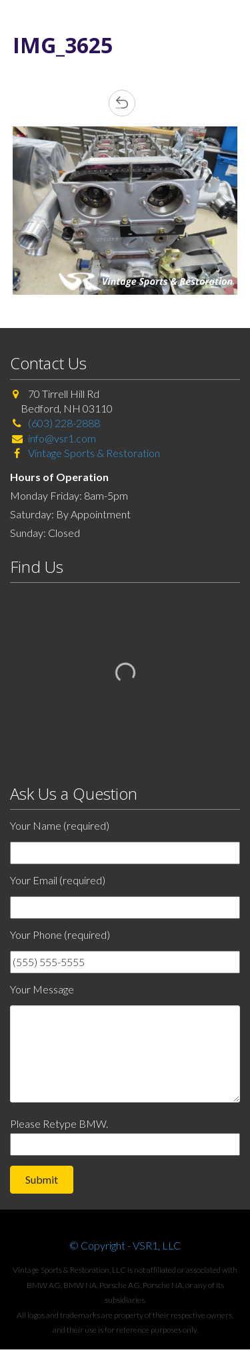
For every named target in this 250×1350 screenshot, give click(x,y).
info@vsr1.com (62, 438)
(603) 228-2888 (64, 423)
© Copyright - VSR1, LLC (125, 1245)
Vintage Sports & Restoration (93, 452)
